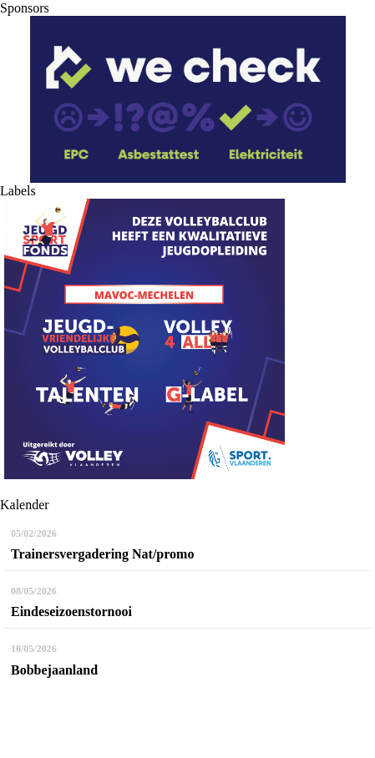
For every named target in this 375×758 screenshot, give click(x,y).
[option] (187, 99)
